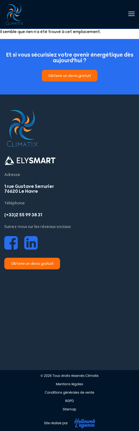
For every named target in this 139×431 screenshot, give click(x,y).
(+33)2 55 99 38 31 (23, 214)
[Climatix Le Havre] (69, 316)
